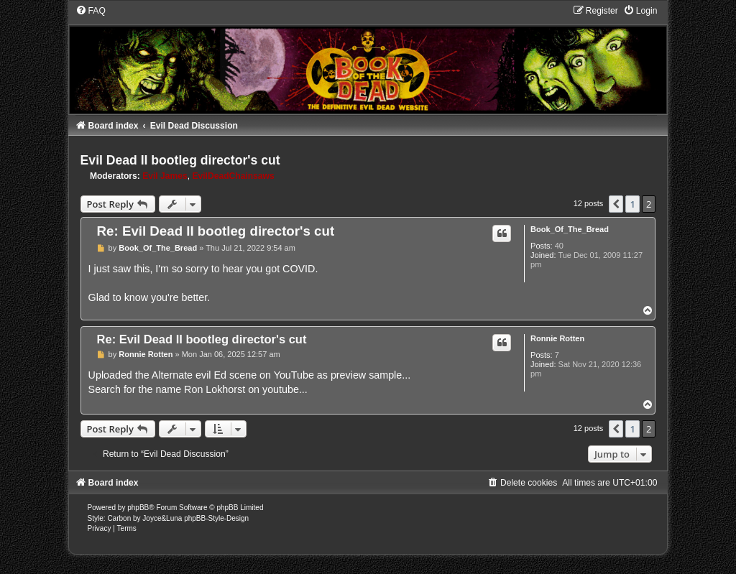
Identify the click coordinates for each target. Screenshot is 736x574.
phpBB (138, 507)
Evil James (165, 176)
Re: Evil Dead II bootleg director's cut (216, 231)
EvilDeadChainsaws (233, 176)
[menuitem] (90, 11)
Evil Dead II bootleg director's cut (180, 160)
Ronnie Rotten (557, 338)
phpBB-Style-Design (216, 518)
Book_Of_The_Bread (569, 229)
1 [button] (632, 204)
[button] (616, 204)
